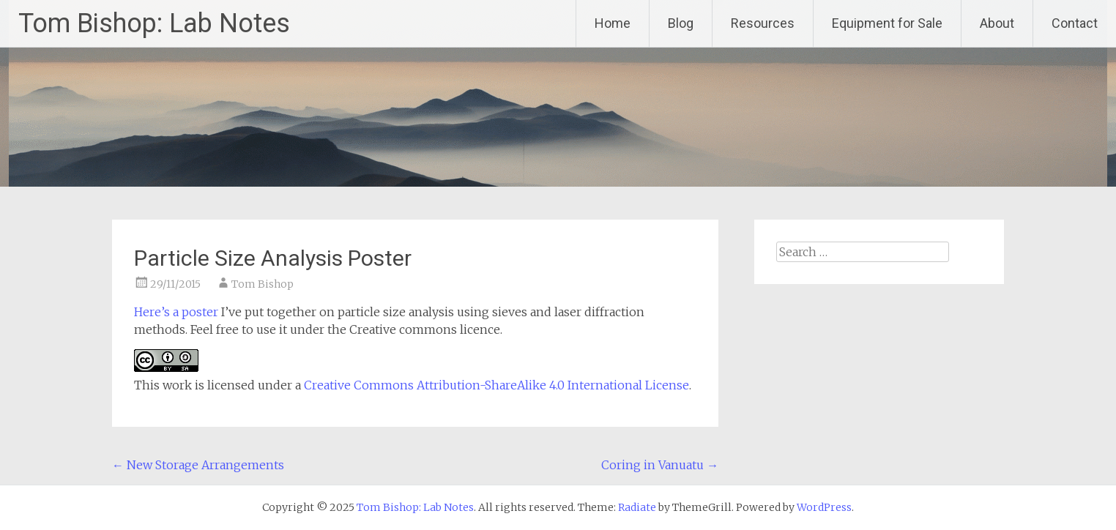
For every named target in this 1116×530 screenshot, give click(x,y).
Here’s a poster (177, 312)
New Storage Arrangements (198, 465)
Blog (680, 23)
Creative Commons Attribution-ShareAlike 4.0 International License (496, 385)
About (997, 23)
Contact (1075, 23)
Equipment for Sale (887, 23)
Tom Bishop (262, 284)
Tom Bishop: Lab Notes (154, 23)
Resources (763, 23)
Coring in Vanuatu (659, 465)
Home (612, 23)
